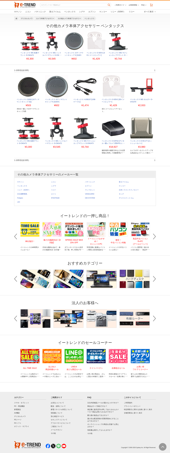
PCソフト (17, 423)
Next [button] (154, 236)
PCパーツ (17, 420)
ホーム (16, 18)
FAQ (142, 5)
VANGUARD (89, 194)
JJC (18, 202)
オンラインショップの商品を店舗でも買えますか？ (103, 425)
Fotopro (20, 198)
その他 (53, 433)
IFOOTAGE (55, 198)
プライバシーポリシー (132, 406)
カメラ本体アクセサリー (45, 18)
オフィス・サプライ (21, 426)
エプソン (92, 12)
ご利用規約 (128, 403)
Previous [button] (15, 236)
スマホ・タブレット (21, 403)
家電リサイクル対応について (61, 409)
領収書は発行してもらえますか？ (99, 430)
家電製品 (17, 409)
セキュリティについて (59, 420)
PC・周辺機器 (19, 406)
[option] (29, 46)
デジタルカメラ (27, 18)
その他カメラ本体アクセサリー (69, 18)
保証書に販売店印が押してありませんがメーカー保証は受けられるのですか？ (103, 411)
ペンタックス (70, 12)
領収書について (56, 413)
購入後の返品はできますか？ (98, 415)
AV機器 (17, 413)
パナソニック (40, 12)
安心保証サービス (57, 416)
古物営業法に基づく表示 (133, 413)
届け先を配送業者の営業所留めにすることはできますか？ (103, 420)
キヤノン (18, 12)
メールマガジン (56, 430)
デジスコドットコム (126, 198)
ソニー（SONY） (117, 12)
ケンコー (103, 12)
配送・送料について (58, 406)
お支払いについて (57, 403)
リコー (131, 12)
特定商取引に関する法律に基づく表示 (138, 409)
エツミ (53, 194)
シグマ (82, 12)
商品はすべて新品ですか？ (97, 406)
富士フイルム (55, 12)
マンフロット (90, 190)
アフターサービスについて (61, 423)
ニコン (28, 12)
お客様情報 (133, 5)
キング (121, 194)
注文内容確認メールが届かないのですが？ (103, 403)
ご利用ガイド (119, 5)
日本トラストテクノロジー (129, 190)
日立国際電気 (22, 194)
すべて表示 (148, 12)
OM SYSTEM (90, 198)
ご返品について (56, 426)
